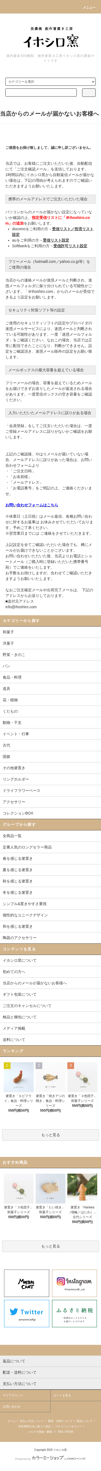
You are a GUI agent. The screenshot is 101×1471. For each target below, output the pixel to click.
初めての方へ (14, 972)
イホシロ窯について (20, 960)
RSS (61, 1431)
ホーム (12, 1421)
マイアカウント (13, 1395)
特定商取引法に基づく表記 (34, 1426)
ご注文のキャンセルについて (27, 1005)
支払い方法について (32, 1421)
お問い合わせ (11, 1406)
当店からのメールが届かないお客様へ (35, 983)
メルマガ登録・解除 (40, 1431)
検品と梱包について (20, 1017)
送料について (14, 1039)
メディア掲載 (14, 1028)
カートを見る (62, 1395)
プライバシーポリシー (68, 1426)
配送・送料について (60, 1421)
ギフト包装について (20, 994)
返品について (84, 1421)
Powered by (50, 1458)
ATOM (69, 1431)
